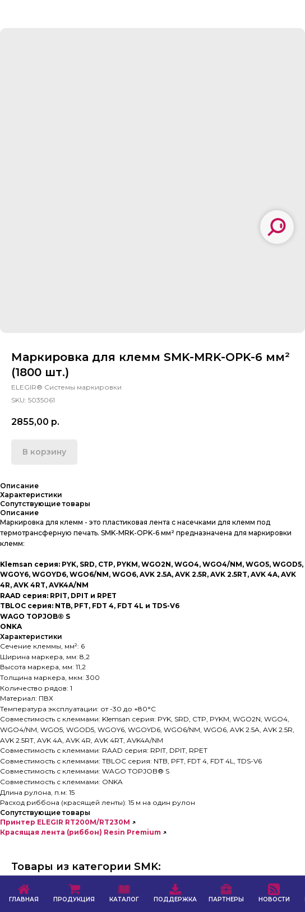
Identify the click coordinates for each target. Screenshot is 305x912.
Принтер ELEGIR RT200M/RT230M (65, 822)
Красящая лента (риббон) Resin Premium (80, 832)
